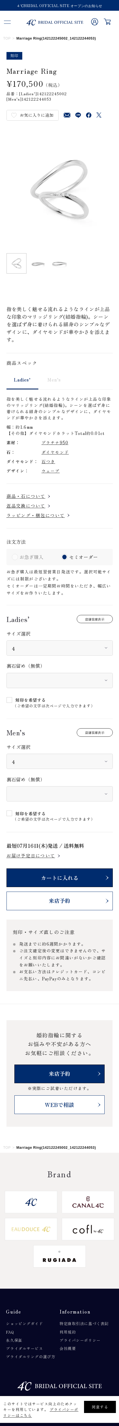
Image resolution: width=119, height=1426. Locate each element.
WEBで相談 (59, 1105)
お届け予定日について (30, 856)
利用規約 (68, 1332)
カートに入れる (59, 878)
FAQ (10, 1332)
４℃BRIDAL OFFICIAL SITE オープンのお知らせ (59, 6)
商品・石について (25, 496)
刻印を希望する (30, 700)
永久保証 (14, 1340)
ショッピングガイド (24, 1323)
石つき (48, 461)
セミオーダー (83, 556)
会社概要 (68, 1348)
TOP (7, 38)
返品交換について (25, 506)
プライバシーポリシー (80, 1340)
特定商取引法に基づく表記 (84, 1323)
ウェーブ (50, 471)
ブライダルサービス (24, 1348)
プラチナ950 (54, 442)
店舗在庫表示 (94, 619)
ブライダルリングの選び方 (30, 1356)
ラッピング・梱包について (35, 515)
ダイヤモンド (55, 452)
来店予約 (59, 901)
